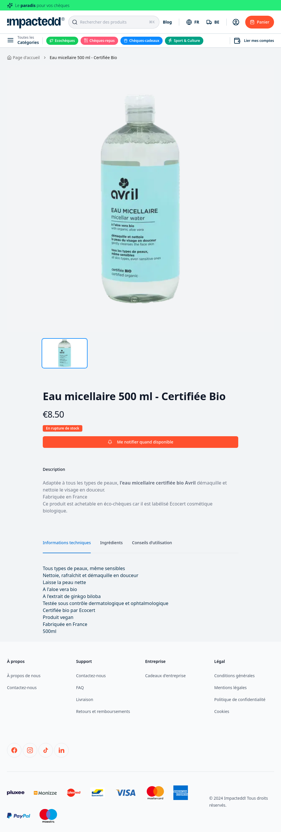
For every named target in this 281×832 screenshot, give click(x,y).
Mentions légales (230, 687)
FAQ (80, 687)
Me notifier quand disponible (140, 442)
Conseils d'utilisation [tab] (152, 542)
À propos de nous (23, 675)
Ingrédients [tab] (111, 542)
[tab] (64, 353)
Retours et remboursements (103, 711)
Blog (167, 22)
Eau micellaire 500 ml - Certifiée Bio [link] (83, 57)
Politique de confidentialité (240, 699)
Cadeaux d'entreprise (165, 675)
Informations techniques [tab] (67, 542)
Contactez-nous (22, 687)
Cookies (221, 711)
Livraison (84, 699)
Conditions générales (234, 675)
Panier (259, 22)
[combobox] (193, 22)
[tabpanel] (140, 198)
